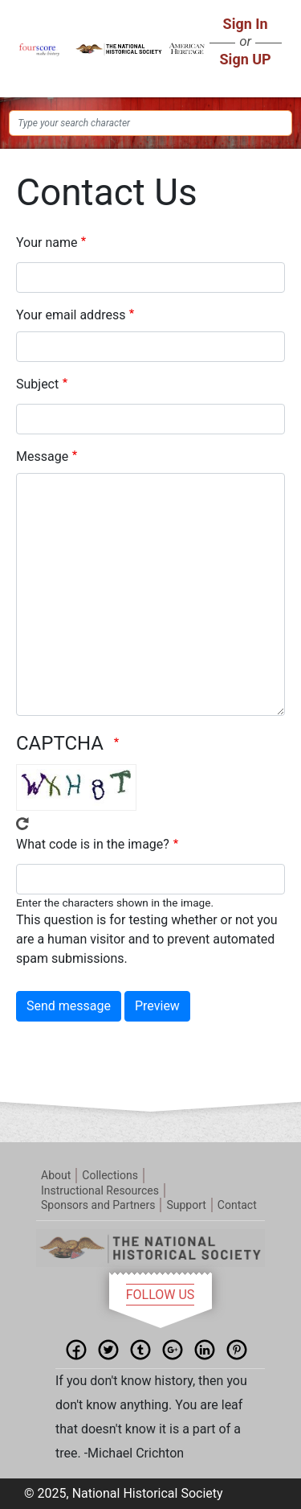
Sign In (245, 23)
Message (42, 456)
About (56, 1175)
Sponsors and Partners (98, 1205)
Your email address (70, 315)
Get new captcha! (22, 823)
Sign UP (245, 59)
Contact (237, 1205)
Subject (37, 384)
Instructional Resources (100, 1190)
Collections (110, 1175)
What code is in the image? (92, 844)
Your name (47, 242)
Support (185, 1205)
